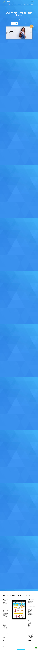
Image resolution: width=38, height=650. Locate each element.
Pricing (24, 4)
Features (20, 4)
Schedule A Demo (24, 23)
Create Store (15, 23)
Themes (28, 4)
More (32, 4)
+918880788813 (14, 4)
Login (33, 1)
